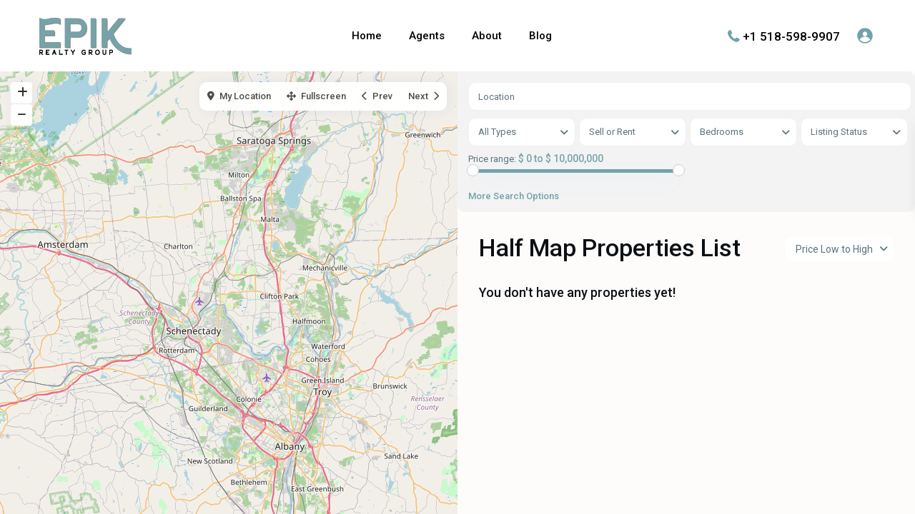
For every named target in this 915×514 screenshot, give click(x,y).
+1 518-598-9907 (791, 36)
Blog (540, 35)
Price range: (492, 159)
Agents (427, 35)
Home (367, 35)
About (487, 35)
